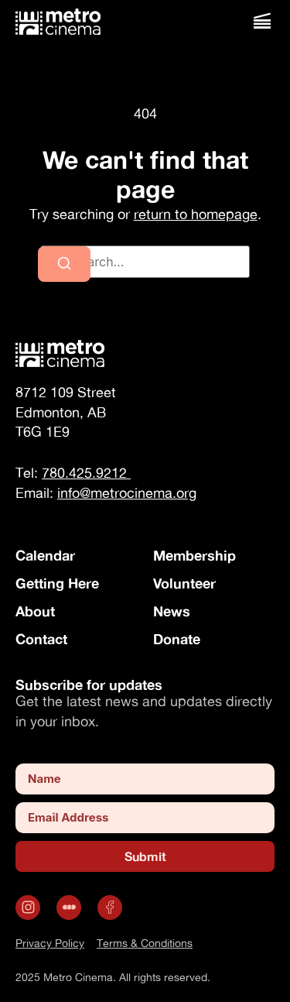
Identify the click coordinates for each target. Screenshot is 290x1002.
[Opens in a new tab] (29, 907)
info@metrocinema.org (126, 493)
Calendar (45, 555)
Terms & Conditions (145, 942)
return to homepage (196, 214)
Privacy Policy (49, 942)
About (35, 611)
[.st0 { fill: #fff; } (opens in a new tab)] (70, 907)
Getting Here (57, 583)
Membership (194, 555)
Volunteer (184, 583)
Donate (176, 639)
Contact (41, 639)
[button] (262, 21)
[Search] (64, 264)
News (171, 611)
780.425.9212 (86, 473)
